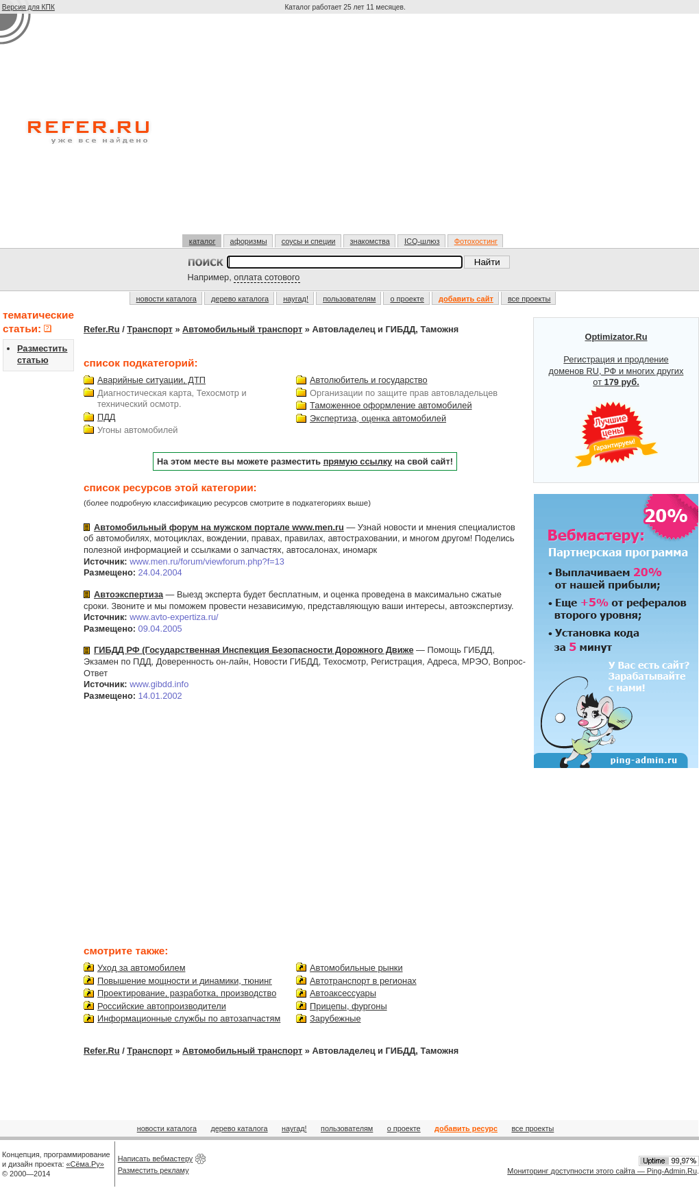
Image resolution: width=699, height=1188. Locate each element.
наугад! (295, 299)
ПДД (106, 417)
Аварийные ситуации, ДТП (151, 380)
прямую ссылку (358, 461)
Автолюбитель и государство (369, 380)
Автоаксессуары (343, 993)
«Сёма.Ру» (85, 1164)
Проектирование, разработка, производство (186, 993)
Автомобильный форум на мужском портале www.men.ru (219, 527)
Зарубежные (335, 1018)
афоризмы (248, 241)
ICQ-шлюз (422, 241)
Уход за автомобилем (141, 968)
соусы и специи (309, 241)
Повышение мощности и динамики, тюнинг (184, 981)
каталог (202, 241)
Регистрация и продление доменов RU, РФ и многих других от (616, 400)
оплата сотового (266, 277)
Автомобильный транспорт (242, 329)
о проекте (407, 299)
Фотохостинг (476, 241)
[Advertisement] (346, 129)
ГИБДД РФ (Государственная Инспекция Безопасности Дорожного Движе (254, 650)
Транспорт (150, 329)
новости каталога (166, 299)
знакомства (370, 241)
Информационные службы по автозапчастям (188, 1018)
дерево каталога (240, 299)
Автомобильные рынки (356, 968)
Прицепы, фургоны (348, 1006)
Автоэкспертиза (128, 594)
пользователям (349, 299)
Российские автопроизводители (161, 1006)
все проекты (529, 299)
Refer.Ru (102, 329)
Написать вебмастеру (155, 1158)
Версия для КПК (28, 7)
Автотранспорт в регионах (363, 981)
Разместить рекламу (153, 1170)
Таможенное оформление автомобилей (390, 405)
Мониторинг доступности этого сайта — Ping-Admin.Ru (602, 1171)
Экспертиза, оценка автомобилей (378, 418)
